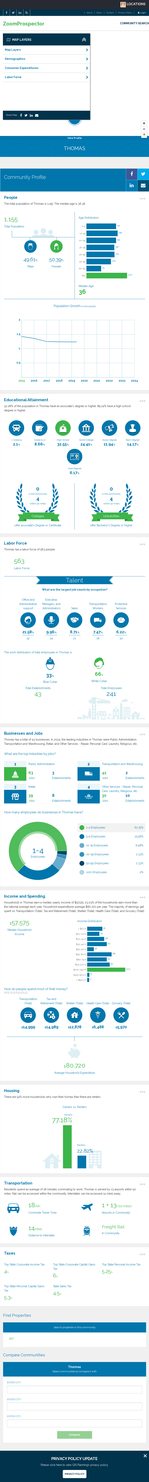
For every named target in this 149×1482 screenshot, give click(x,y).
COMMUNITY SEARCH (134, 23)
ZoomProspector (23, 24)
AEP (11, 1338)
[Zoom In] (144, 123)
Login (142, 13)
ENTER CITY (74, 1387)
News (99, 13)
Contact (110, 13)
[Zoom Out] (144, 129)
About (89, 13)
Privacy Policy (125, 13)
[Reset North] (144, 135)
